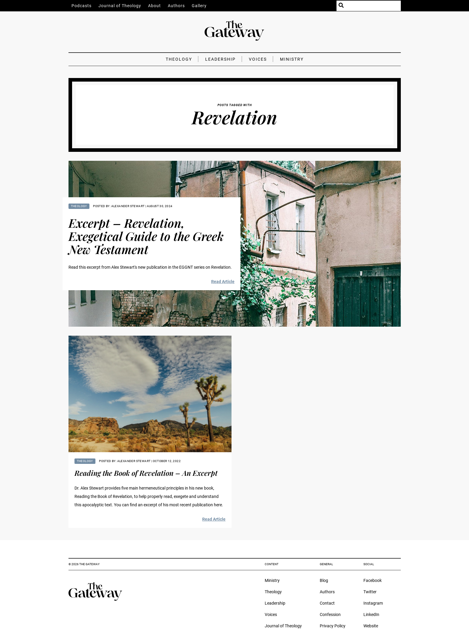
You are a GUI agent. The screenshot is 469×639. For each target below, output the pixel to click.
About (154, 5)
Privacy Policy (332, 625)
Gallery (199, 5)
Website (370, 625)
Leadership (220, 59)
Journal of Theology (119, 5)
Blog (324, 580)
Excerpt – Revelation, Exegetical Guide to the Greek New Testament (146, 236)
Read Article (222, 281)
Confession (330, 614)
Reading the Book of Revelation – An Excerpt (145, 473)
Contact (327, 603)
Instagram (373, 603)
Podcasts (81, 5)
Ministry (292, 59)
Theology (179, 59)
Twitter (370, 591)
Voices (258, 59)
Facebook (372, 580)
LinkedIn (371, 614)
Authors (176, 5)
